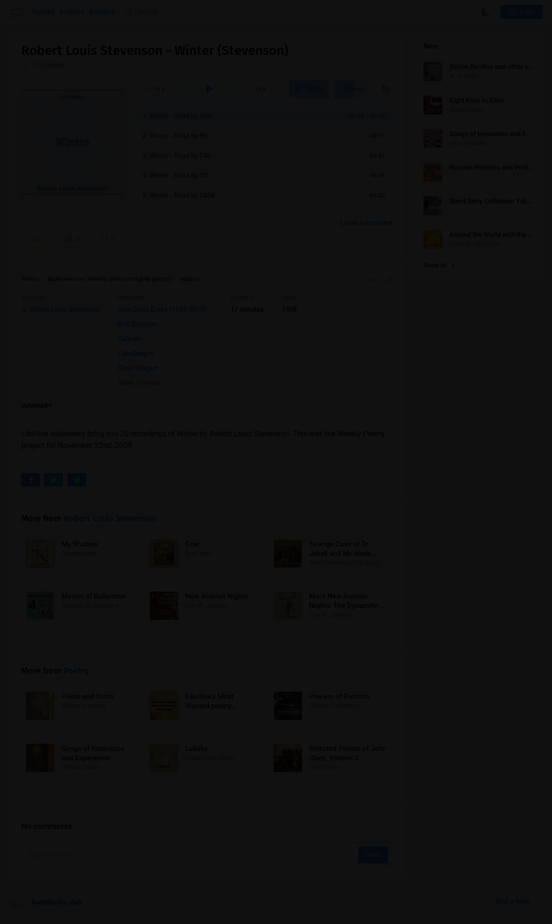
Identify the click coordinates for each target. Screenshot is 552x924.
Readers (102, 12)
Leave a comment (366, 223)
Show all (439, 265)
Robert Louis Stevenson (109, 518)
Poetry (30, 278)
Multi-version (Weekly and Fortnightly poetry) (110, 278)
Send (373, 855)
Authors (72, 12)
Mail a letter (513, 901)
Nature (190, 278)
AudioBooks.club (45, 902)
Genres (43, 12)
